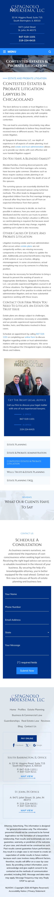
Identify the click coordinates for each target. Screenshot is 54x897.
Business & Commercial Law (27, 715)
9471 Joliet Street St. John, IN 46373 (27, 29)
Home (13, 709)
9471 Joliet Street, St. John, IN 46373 (28, 798)
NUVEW (9, 887)
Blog (20, 726)
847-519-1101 (27, 36)
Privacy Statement (36, 891)
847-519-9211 (28, 771)
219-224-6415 (27, 40)
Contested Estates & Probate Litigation (24, 462)
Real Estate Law (30, 720)
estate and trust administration (29, 146)
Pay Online (27, 738)
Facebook (19, 745)
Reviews (45, 720)
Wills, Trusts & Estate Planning (26, 472)
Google (39, 745)
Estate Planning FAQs (20, 480)
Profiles (22, 709)
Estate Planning (17, 444)
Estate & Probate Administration (26, 452)
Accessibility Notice (18, 891)
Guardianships (12, 720)
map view (27, 776)
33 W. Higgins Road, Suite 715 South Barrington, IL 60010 (27, 19)
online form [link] (30, 337)
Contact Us (30, 726)
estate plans (26, 246)
